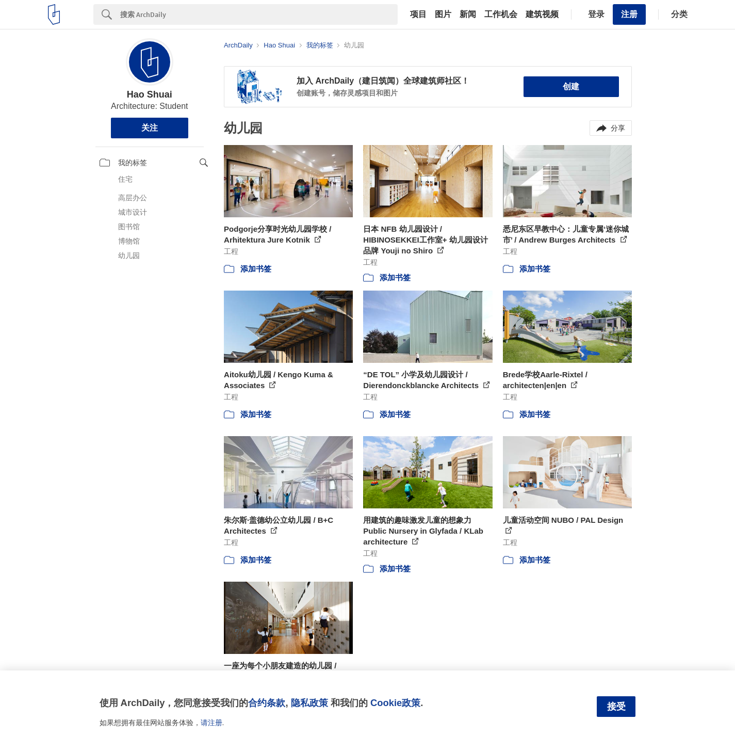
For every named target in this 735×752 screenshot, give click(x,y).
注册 (629, 14)
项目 (418, 14)
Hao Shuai (149, 94)
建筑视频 (542, 14)
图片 (443, 14)
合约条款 (266, 702)
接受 (616, 706)
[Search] (259, 14)
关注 (149, 127)
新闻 (468, 14)
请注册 (211, 722)
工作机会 (500, 14)
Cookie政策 (395, 702)
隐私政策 (309, 702)
